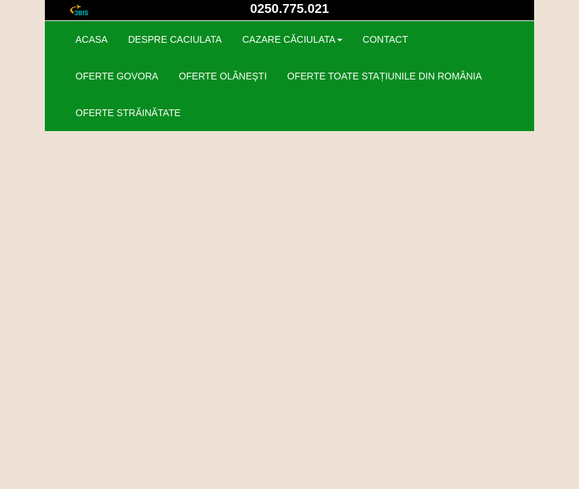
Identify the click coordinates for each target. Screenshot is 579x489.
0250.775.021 (289, 8)
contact (385, 39)
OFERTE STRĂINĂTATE (128, 112)
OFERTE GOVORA (116, 76)
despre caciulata (175, 39)
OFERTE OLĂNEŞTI (223, 76)
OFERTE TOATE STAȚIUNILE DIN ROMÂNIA (384, 76)
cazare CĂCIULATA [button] (292, 39)
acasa (91, 39)
